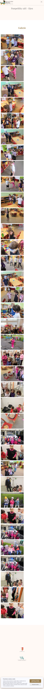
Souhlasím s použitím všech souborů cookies (35, 681)
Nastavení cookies (35, 684)
